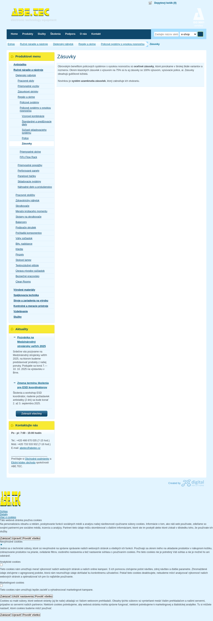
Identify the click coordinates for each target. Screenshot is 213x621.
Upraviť (16, 538)
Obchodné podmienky (37, 458)
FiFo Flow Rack (27, 157)
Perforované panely (27, 170)
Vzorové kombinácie (31, 116)
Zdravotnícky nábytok (26, 200)
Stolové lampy (22, 260)
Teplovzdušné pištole (26, 265)
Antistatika (18, 64)
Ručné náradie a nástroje (27, 69)
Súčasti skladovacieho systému (33, 131)
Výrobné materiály (23, 289)
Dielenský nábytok (24, 75)
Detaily (4, 514)
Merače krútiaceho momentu (30, 211)
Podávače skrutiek (24, 227)
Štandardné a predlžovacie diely (35, 123)
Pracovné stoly (24, 80)
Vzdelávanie (19, 311)
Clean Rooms (22, 281)
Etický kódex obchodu (23, 462)
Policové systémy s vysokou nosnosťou (34, 109)
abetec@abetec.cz (30, 448)
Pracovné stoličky (24, 195)
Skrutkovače (21, 205)
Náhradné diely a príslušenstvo (33, 186)
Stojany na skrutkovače (27, 216)
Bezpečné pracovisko (26, 276)
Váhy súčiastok (22, 238)
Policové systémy (28, 102)
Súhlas (4, 511)
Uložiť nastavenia (22, 596)
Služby (16, 316)
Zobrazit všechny (31, 413)
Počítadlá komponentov (27, 232)
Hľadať (200, 34)
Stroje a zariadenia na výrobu (29, 300)
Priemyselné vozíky (27, 86)
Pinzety (18, 254)
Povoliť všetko (31, 538)
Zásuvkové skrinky (26, 91)
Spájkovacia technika (25, 295)
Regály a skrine (25, 97)
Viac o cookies (8, 517)
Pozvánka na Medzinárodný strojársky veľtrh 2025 (31, 342)
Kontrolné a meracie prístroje (29, 306)
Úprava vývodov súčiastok (29, 270)
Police (24, 138)
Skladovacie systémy (28, 181)
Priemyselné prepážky (28, 165)
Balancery (20, 222)
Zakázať (5, 538)
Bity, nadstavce (22, 243)
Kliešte (18, 249)
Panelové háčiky (25, 176)
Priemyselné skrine (29, 151)
